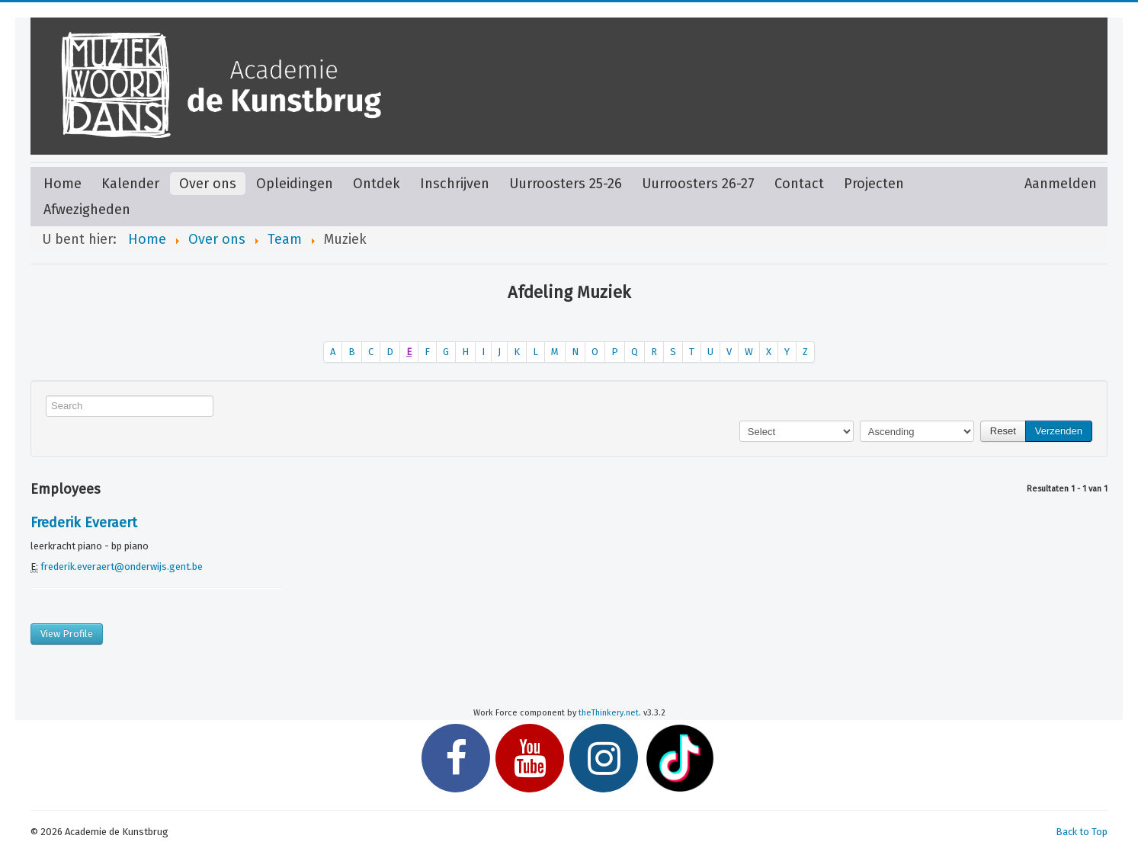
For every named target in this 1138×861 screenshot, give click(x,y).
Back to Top (1082, 831)
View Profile (66, 633)
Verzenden (1058, 431)
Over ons (207, 183)
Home (62, 183)
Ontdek (376, 183)
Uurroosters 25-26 (565, 183)
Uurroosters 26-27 (698, 183)
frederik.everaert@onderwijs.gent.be (121, 566)
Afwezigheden (86, 209)
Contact (799, 183)
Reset (1003, 431)
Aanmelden (1060, 183)
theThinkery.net (609, 713)
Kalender (130, 183)
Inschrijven (454, 183)
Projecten (874, 183)
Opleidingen (294, 183)
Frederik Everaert (83, 522)
